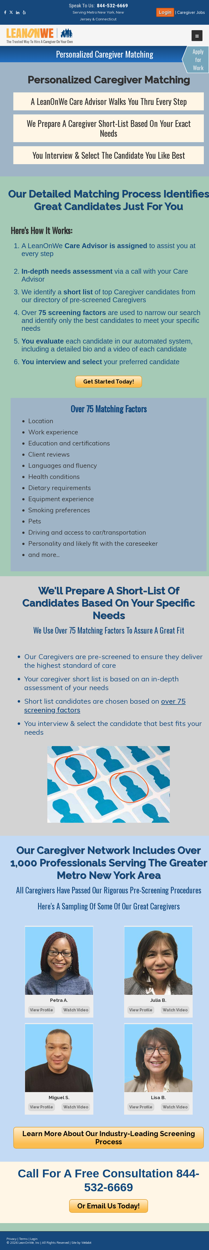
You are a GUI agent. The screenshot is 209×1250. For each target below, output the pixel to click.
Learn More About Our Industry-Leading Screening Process (108, 1138)
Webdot (86, 1243)
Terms (23, 1239)
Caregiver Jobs (191, 12)
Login (165, 12)
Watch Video (75, 1010)
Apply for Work (198, 59)
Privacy (12, 1239)
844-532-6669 (112, 5)
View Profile (41, 1010)
